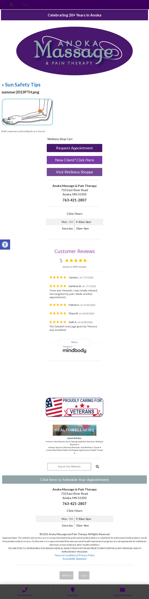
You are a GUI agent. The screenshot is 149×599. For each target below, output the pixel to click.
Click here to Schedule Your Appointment (74, 479)
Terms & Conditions (65, 555)
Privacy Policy (87, 555)
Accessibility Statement (74, 558)
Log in (84, 575)
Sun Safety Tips (21, 84)
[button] (5, 245)
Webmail (66, 575)
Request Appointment (74, 148)
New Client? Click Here (74, 160)
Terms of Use (111, 564)
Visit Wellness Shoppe (74, 172)
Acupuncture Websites (26, 564)
